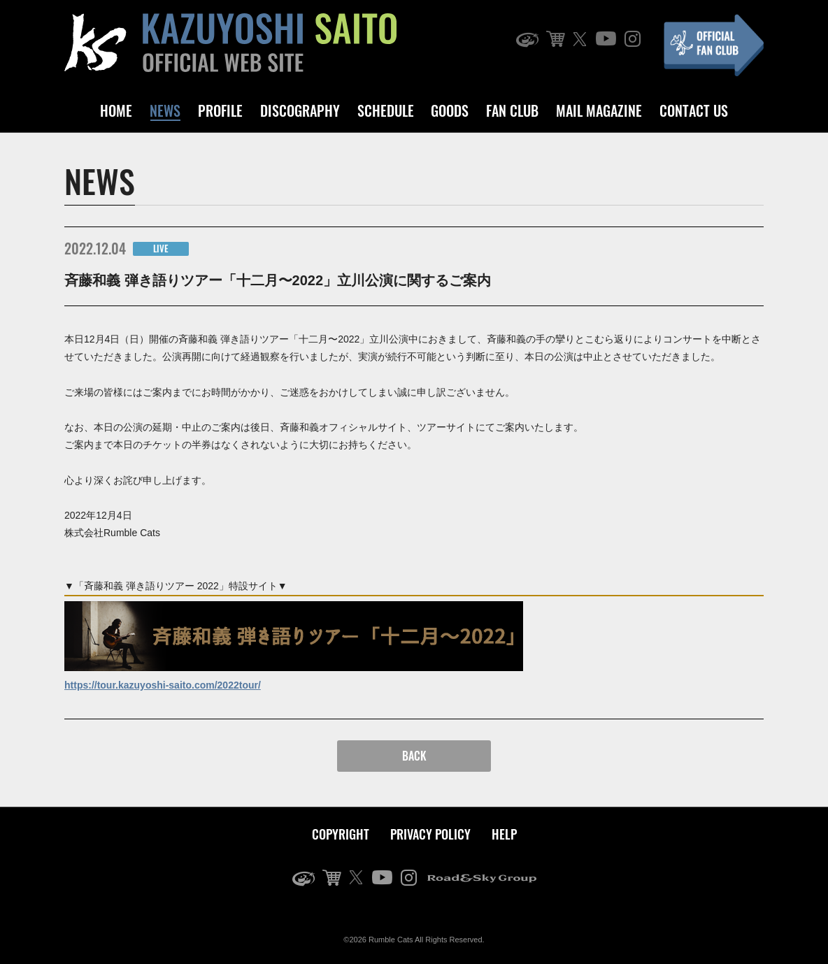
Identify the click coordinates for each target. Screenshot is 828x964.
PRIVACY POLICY (430, 834)
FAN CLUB (512, 110)
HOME (116, 110)
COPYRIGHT (340, 834)
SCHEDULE (385, 110)
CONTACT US (693, 110)
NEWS (165, 110)
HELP (504, 834)
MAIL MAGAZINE (599, 110)
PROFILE (220, 110)
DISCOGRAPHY (300, 110)
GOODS (450, 110)
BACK (414, 755)
